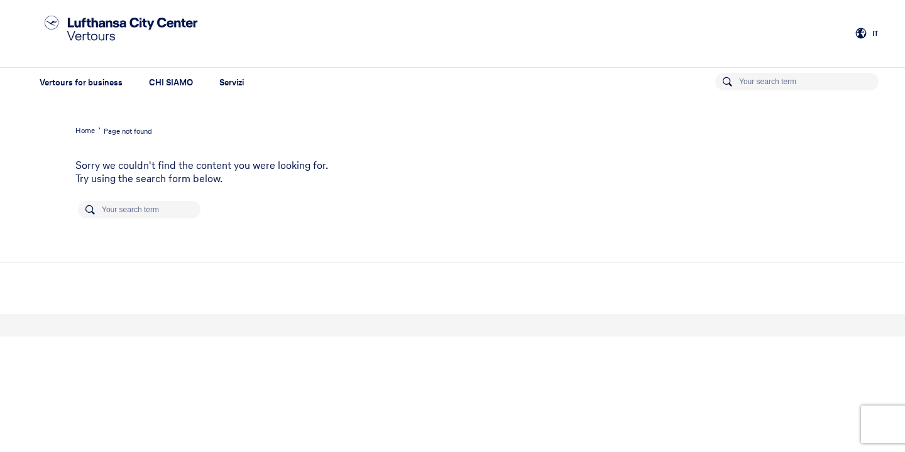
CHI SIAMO (171, 83)
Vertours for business (81, 83)
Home (85, 131)
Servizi (231, 83)
